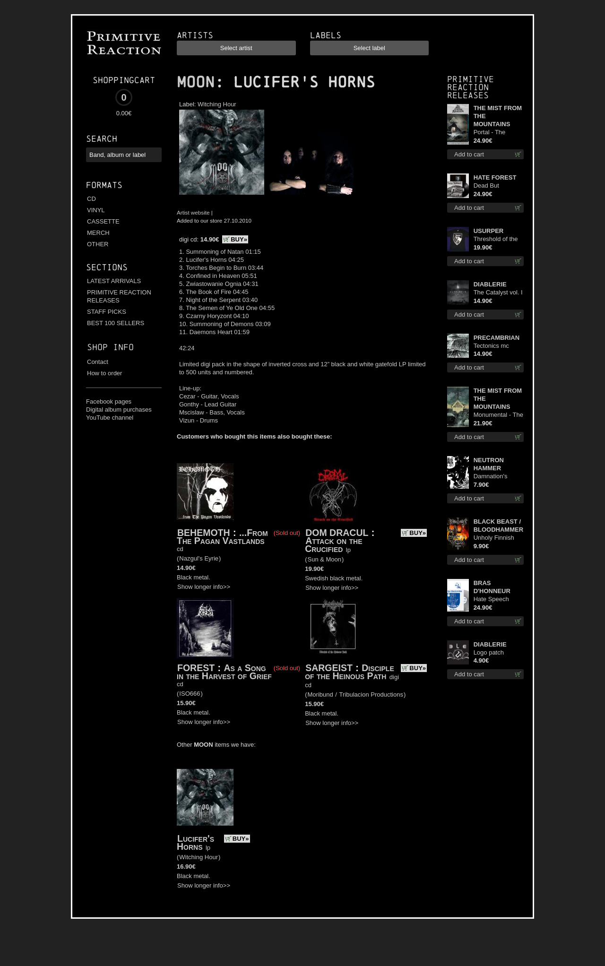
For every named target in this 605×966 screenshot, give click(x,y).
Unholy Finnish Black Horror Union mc (494, 538)
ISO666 (189, 693)
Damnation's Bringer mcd (491, 477)
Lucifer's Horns (195, 842)
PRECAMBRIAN (497, 337)
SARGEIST (329, 668)
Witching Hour (217, 104)
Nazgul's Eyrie (198, 558)
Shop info (110, 347)
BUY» (239, 239)
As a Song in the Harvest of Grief (224, 672)
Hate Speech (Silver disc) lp (493, 599)
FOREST (196, 668)
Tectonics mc (491, 345)
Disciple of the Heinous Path (349, 672)
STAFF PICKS (106, 311)
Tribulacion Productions (371, 694)
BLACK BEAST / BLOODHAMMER (498, 525)
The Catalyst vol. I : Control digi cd (498, 293)
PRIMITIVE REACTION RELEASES (119, 296)
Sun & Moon (325, 559)
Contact (97, 361)
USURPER (489, 230)
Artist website (193, 212)
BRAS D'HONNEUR (492, 587)
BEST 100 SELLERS (115, 323)
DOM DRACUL (336, 532)
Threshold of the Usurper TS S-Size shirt (496, 239)
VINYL (96, 210)
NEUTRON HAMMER (489, 464)
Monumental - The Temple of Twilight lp (498, 415)
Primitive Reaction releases (470, 87)
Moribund (320, 694)
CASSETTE (103, 221)
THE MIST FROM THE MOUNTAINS (498, 116)
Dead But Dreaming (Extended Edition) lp (487, 186)
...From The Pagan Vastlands (222, 536)
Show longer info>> (203, 586)
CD (91, 198)
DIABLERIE (490, 284)
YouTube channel (109, 417)
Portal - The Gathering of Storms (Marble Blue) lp (495, 133)
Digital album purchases (119, 409)
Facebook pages (108, 401)
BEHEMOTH (203, 532)
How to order (104, 373)
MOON (196, 82)
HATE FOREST (495, 177)
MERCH (98, 232)
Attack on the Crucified (333, 544)
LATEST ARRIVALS (114, 281)
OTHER (98, 244)
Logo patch (489, 652)
